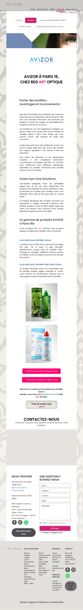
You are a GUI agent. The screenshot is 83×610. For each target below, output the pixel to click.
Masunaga (43, 573)
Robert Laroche (29, 573)
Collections (42, 5)
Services (63, 8)
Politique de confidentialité (50, 602)
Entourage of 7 (44, 571)
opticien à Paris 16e (50, 394)
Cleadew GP (56, 584)
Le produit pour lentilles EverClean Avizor (41, 264)
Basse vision (71, 5)
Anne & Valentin (27, 554)
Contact (72, 8)
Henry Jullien (43, 562)
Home (32, 5)
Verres (52, 5)
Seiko (41, 560)
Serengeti (27, 577)
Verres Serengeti (56, 561)
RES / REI (42, 568)
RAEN (40, 566)
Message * (55, 511)
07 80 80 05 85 (18, 491)
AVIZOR (55, 581)
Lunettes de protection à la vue (49, 27)
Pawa (41, 575)
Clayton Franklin (45, 556)
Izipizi (26, 581)
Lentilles (60, 5)
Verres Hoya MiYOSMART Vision (53, 20)
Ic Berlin (27, 558)
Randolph (42, 564)
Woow (41, 553)
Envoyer (55, 528)
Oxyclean (55, 590)
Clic (25, 575)
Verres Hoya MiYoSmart (56, 557)
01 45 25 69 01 (20, 488)
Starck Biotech (29, 566)
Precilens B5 (56, 588)
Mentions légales (28, 602)
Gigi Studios (43, 558)
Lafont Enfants (29, 579)
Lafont (26, 560)
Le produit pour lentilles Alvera (35, 240)
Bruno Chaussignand (29, 569)
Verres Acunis (25, 27)
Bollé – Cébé (28, 584)
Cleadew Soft (57, 586)
